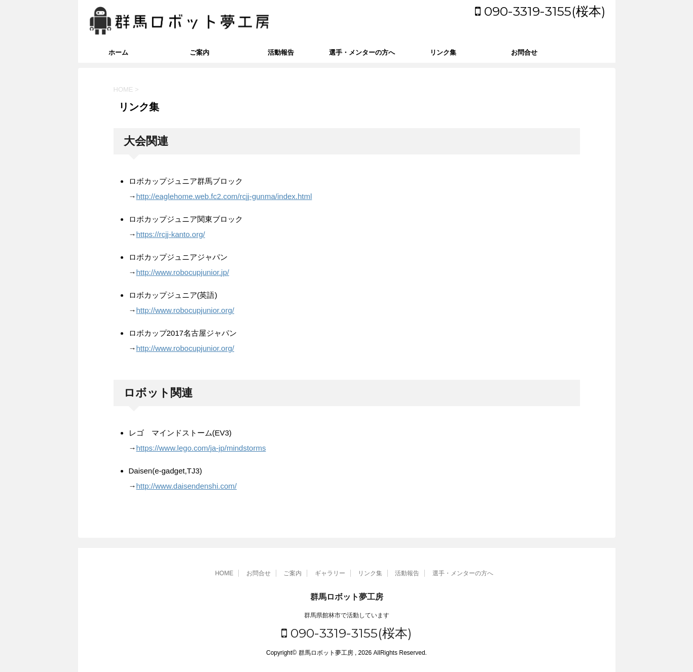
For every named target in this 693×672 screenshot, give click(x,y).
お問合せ (524, 52)
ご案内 (199, 52)
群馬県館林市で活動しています (346, 615)
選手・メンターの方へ (362, 52)
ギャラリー (330, 573)
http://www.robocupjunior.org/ (185, 310)
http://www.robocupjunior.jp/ (182, 272)
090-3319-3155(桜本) (540, 11)
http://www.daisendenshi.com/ (186, 486)
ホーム (118, 52)
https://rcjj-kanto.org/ (170, 234)
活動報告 (281, 52)
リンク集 (443, 52)
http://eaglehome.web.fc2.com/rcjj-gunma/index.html (224, 196)
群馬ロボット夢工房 (346, 596)
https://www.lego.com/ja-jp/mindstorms (201, 448)
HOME (224, 573)
